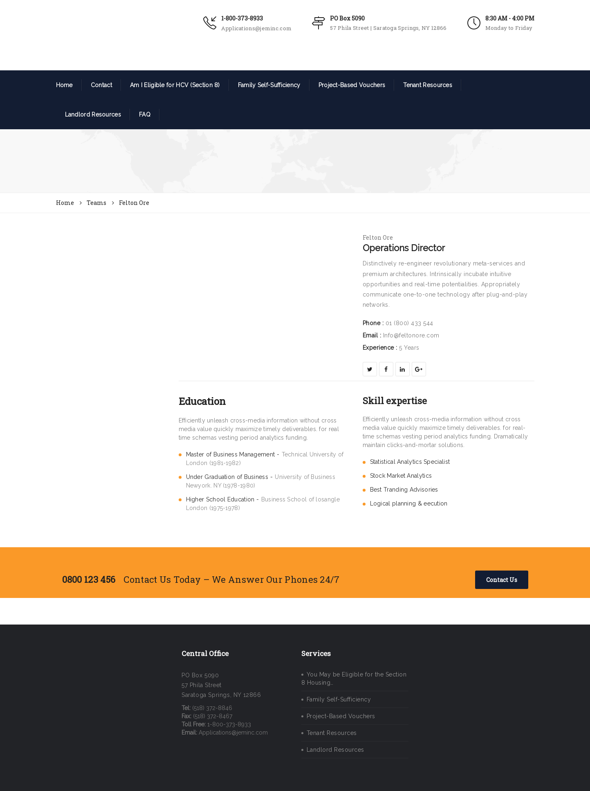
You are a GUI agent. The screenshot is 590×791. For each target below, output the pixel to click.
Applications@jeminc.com (256, 28)
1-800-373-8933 (242, 18)
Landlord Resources (93, 114)
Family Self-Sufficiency (269, 85)
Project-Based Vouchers (352, 85)
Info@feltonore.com (411, 335)
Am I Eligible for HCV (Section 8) (175, 85)
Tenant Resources (427, 85)
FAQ (144, 114)
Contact (101, 85)
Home (64, 85)
